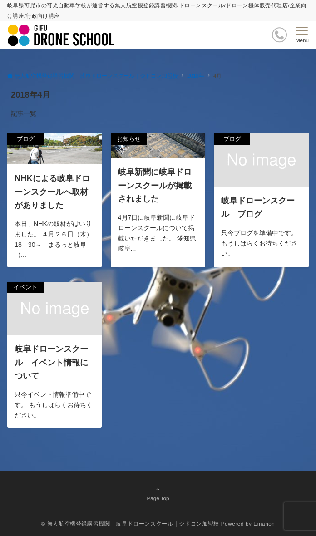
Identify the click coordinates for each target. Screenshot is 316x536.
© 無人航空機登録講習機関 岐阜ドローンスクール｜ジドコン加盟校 (130, 523)
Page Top (158, 493)
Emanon (264, 523)
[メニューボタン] (302, 35)
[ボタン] (279, 34)
